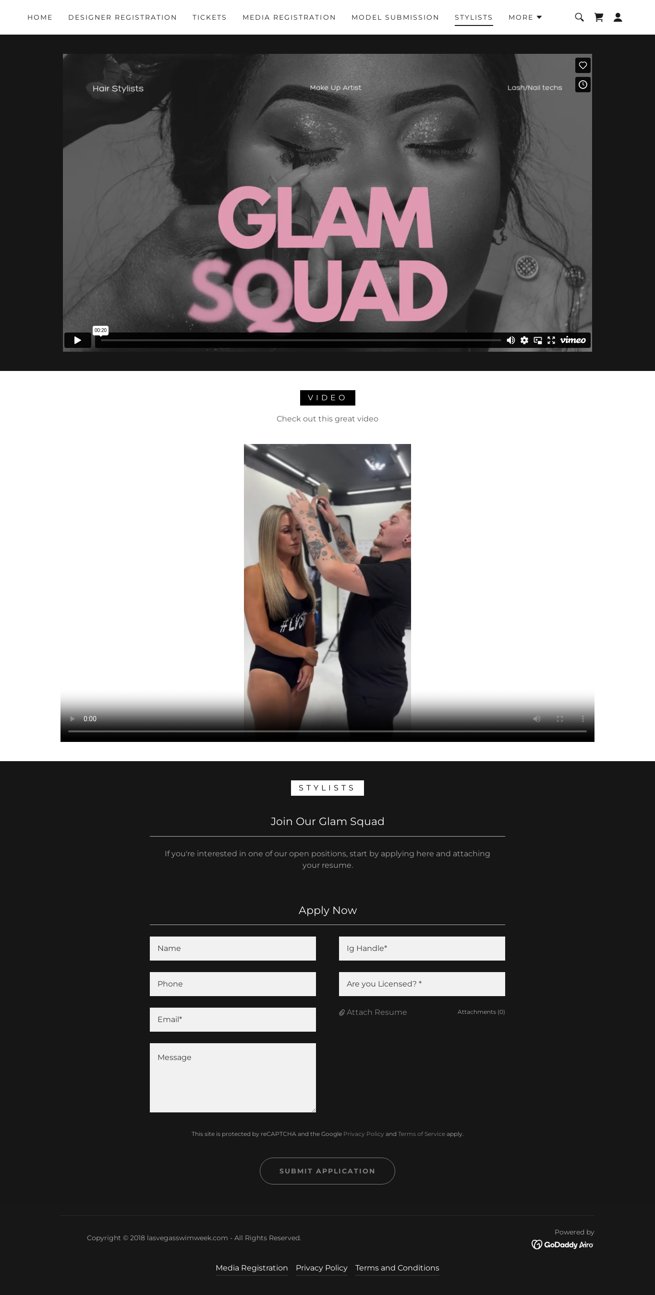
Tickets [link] (210, 17)
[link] (598, 17)
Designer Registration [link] (122, 17)
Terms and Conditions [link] (397, 1267)
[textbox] (233, 949)
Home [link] (40, 17)
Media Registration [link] (289, 17)
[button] (526, 17)
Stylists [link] (474, 17)
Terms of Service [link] (421, 1133)
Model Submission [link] (395, 17)
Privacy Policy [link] (363, 1133)
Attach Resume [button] (377, 1012)
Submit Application (327, 1171)
